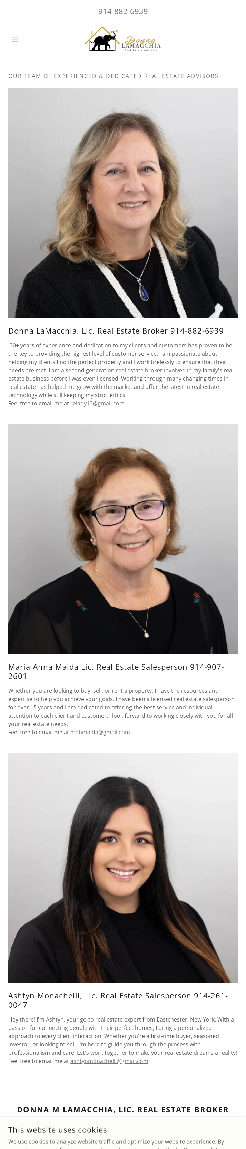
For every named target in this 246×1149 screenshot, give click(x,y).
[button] (25, 39)
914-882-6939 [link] (123, 11)
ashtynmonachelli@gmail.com (109, 1061)
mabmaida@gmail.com (100, 732)
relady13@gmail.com (97, 403)
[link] (123, 39)
